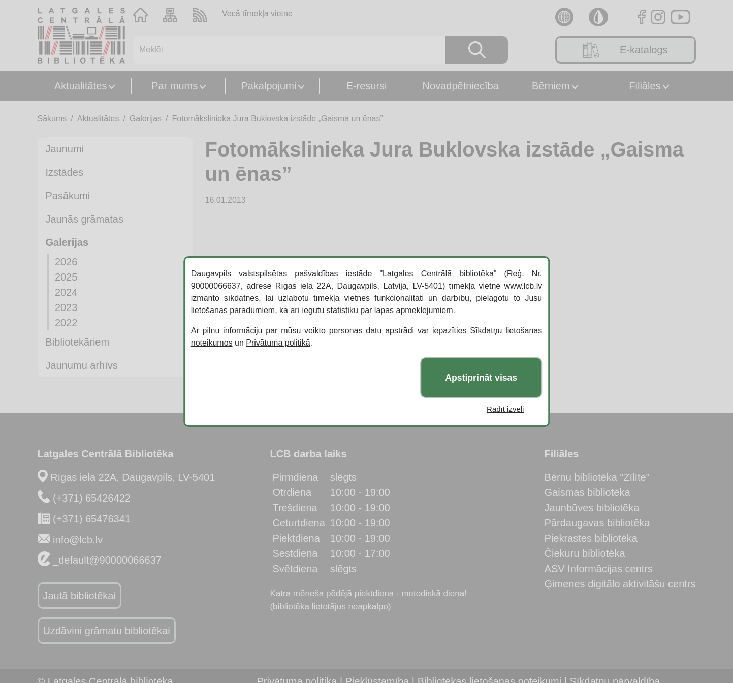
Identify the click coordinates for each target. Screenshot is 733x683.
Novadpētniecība (461, 85)
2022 (66, 322)
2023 (66, 307)
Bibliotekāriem (78, 342)
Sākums (52, 118)
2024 (66, 292)
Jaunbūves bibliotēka (592, 507)
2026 (66, 261)
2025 (66, 277)
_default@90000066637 (107, 560)
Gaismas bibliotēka (587, 492)
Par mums (174, 85)
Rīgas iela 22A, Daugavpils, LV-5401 (132, 477)
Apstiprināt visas (481, 377)
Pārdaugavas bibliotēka (597, 523)
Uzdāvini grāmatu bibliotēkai (106, 630)
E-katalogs (625, 50)
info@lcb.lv (78, 539)
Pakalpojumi (268, 85)
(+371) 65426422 (92, 498)
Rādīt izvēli (505, 409)
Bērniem (550, 85)
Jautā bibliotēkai (79, 595)
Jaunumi (65, 148)
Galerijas (146, 118)
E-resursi (366, 85)
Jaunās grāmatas (84, 219)
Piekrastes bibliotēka (591, 538)
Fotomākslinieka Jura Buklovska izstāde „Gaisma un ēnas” (277, 118)
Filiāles (644, 85)
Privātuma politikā (278, 342)
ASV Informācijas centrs (599, 568)
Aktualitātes (80, 85)
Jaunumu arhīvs (82, 365)
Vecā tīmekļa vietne (257, 13)
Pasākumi (68, 195)
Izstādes (64, 172)
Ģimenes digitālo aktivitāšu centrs (620, 583)
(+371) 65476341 (92, 518)
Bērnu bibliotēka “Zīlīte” (597, 477)
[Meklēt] (283, 50)
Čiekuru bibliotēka (585, 553)
